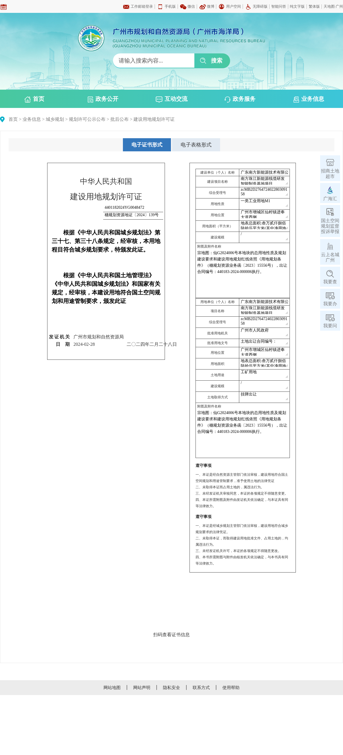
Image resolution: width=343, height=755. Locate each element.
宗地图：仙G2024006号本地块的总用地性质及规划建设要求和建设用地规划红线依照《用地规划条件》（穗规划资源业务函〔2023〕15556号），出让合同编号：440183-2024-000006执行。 (242, 273)
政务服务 (240, 99)
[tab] (147, 144)
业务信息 (309, 99)
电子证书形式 (146, 145)
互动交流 (172, 99)
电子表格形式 (196, 145)
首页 (34, 99)
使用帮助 (231, 687)
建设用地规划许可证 (154, 119)
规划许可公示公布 (87, 119)
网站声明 (141, 687)
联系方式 (201, 687)
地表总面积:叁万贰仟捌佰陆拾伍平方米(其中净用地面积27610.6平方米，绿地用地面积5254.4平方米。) (264, 225)
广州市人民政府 (264, 332)
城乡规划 (55, 119)
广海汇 (330, 198)
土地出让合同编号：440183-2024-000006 (264, 342)
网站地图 (112, 687)
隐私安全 (171, 687)
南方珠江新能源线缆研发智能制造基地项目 (264, 180)
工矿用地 (264, 374)
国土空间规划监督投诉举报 (330, 226)
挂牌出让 (264, 396)
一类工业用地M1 (264, 202)
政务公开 (103, 99)
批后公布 (119, 119)
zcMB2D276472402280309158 (264, 191)
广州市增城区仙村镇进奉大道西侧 (264, 214)
